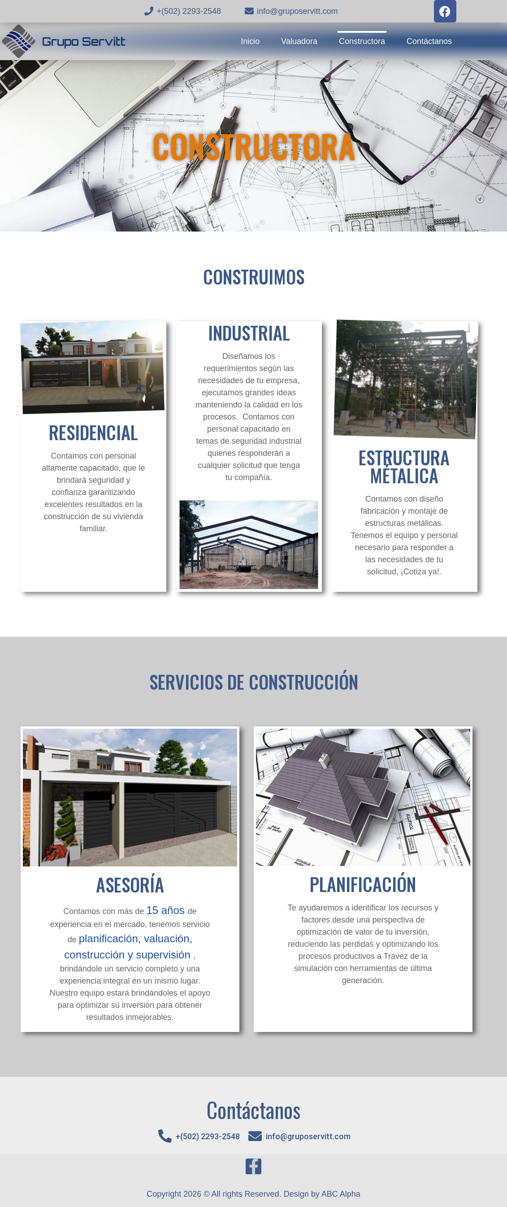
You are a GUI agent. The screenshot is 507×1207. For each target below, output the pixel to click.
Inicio (250, 41)
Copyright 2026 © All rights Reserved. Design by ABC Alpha (253, 1194)
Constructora (362, 41)
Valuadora (299, 41)
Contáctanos (429, 41)
